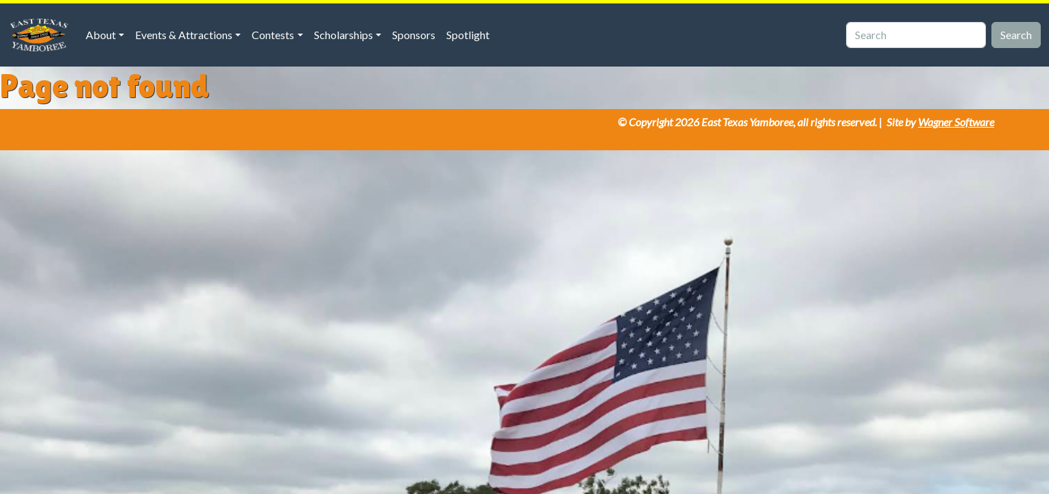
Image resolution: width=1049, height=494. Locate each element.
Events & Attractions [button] (183, 34)
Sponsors (413, 34)
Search (1016, 34)
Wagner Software (956, 121)
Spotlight (468, 34)
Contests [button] (273, 34)
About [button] (101, 34)
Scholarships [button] (343, 34)
